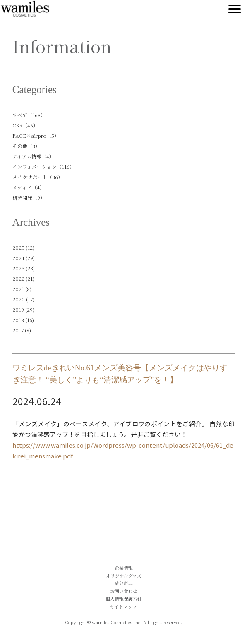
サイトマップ (123, 607)
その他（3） (26, 145)
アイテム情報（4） (33, 156)
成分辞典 (124, 583)
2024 (18, 257)
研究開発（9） (28, 197)
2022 (18, 278)
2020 (18, 299)
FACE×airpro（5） (35, 135)
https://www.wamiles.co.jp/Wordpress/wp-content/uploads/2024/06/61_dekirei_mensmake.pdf (122, 450)
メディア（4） (28, 187)
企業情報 (124, 568)
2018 (18, 319)
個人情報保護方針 (124, 599)
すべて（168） (29, 114)
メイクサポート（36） (37, 176)
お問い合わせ (123, 591)
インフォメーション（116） (43, 166)
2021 (18, 288)
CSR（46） (25, 125)
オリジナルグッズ (123, 576)
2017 (18, 330)
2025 (18, 247)
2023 (18, 268)
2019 (18, 309)
